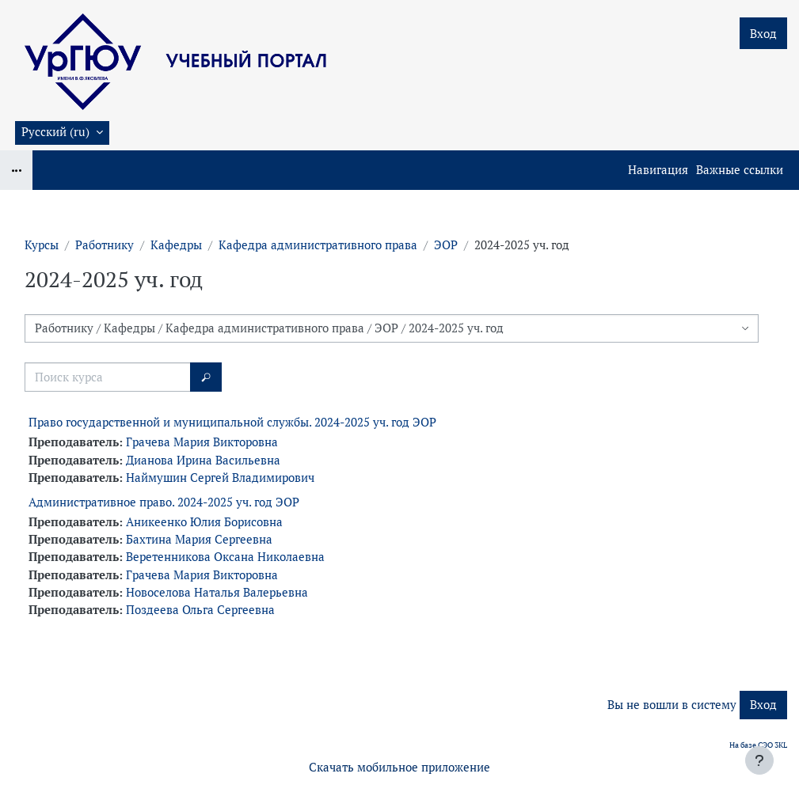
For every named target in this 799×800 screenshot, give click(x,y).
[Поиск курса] (108, 376)
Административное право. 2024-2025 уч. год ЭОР (164, 502)
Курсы (42, 244)
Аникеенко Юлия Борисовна (204, 521)
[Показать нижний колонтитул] (759, 760)
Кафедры (176, 244)
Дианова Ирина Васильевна (203, 460)
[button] (62, 133)
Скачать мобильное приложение (399, 767)
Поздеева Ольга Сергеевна (200, 609)
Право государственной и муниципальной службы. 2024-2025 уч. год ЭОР (232, 422)
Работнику (104, 244)
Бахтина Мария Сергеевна (199, 539)
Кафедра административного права (318, 244)
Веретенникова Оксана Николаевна (225, 556)
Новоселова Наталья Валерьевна (217, 592)
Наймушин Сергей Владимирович (220, 477)
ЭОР (446, 244)
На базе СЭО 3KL (758, 745)
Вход (763, 33)
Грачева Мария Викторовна (202, 441)
